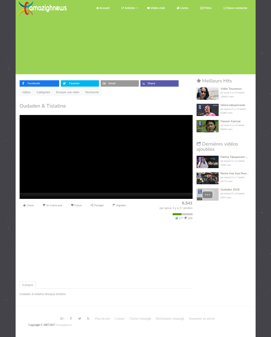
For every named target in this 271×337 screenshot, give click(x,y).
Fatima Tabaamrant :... (234, 157)
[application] (106, 157)
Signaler (119, 205)
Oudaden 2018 (230, 189)
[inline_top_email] (120, 83)
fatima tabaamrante (233, 105)
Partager (97, 205)
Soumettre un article (202, 318)
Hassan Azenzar (231, 121)
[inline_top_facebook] (39, 83)
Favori (76, 205)
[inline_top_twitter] (80, 83)
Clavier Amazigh (140, 318)
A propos (27, 284)
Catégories (43, 92)
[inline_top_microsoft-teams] (159, 83)
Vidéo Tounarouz (231, 89)
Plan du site (102, 318)
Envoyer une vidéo (67, 92)
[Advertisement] (136, 46)
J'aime (28, 205)
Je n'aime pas (52, 205)
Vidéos (26, 92)
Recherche (92, 92)
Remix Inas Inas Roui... (234, 173)
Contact (120, 318)
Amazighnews (64, 324)
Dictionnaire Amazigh (170, 318)
